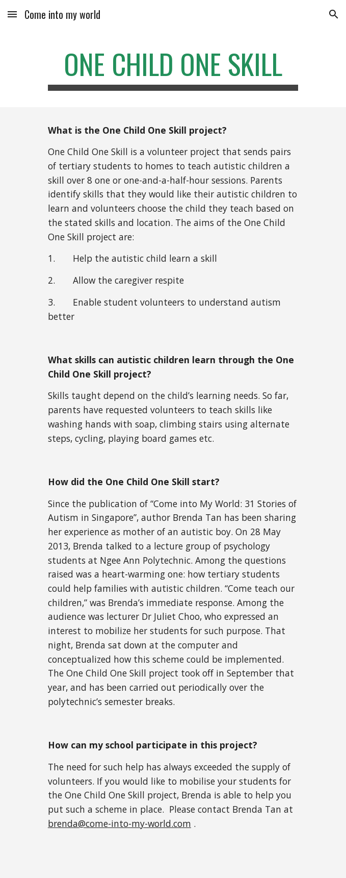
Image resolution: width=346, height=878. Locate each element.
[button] (12, 14)
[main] (173, 69)
